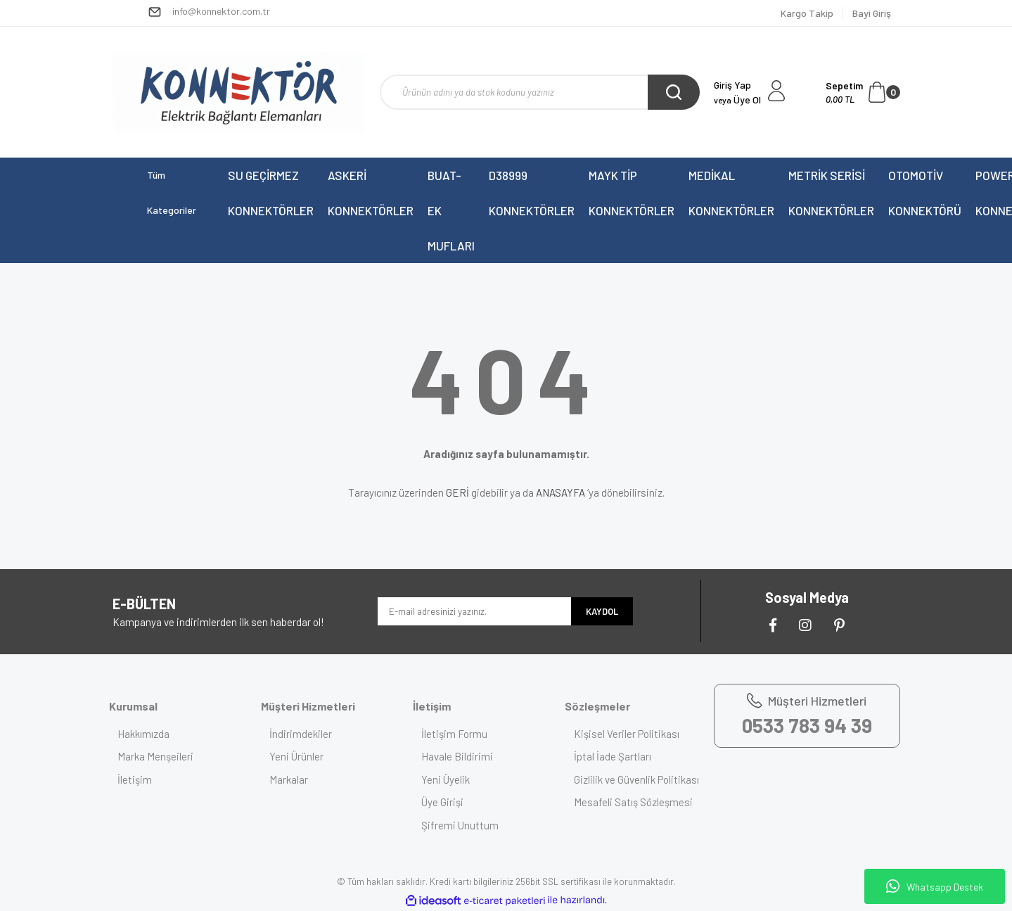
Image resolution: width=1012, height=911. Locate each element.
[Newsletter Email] (474, 611)
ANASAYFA (560, 492)
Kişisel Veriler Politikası (631, 733)
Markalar (294, 779)
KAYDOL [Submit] (602, 611)
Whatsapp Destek (934, 886)
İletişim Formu (460, 733)
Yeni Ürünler (302, 756)
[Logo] (239, 92)
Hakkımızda (149, 733)
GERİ (457, 492)
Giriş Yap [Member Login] (732, 85)
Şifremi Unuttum (465, 825)
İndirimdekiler (306, 733)
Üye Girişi (448, 802)
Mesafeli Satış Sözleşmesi (638, 818)
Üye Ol (737, 100)
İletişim (140, 779)
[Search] (540, 92)
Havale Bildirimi (463, 756)
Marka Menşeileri (161, 756)
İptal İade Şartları (617, 756)
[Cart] (863, 92)
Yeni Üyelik (451, 779)
